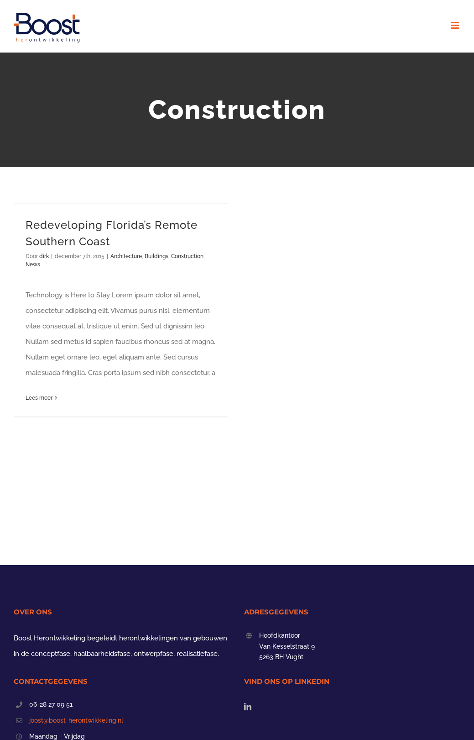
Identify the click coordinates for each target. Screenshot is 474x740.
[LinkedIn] (247, 706)
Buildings (156, 256)
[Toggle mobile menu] (455, 25)
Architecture (126, 256)
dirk (44, 256)
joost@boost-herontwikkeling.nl (76, 720)
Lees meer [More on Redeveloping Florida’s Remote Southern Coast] (39, 398)
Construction (187, 256)
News (33, 264)
